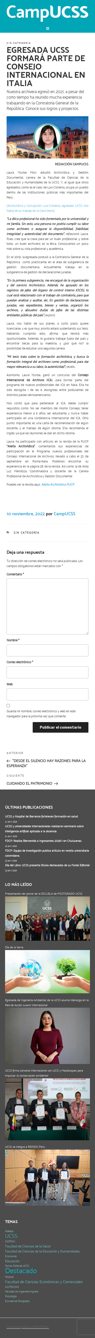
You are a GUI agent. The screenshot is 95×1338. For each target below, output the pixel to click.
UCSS (11, 1236)
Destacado (21, 1270)
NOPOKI (10, 1241)
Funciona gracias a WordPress (28, 1327)
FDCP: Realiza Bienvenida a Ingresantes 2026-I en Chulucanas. (43, 841)
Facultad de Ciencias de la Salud (27, 1246)
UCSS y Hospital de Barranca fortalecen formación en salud (41, 816)
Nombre (13, 640)
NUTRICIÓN (12, 1287)
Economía (10, 1256)
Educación (12, 1261)
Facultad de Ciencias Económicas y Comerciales (44, 1281)
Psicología (10, 1296)
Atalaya (9, 1231)
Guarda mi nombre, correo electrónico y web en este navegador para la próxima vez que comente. (41, 713)
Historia (9, 1277)
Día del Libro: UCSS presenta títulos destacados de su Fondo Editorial (47, 865)
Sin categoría (19, 43)
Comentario (15, 574)
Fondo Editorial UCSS (17, 1266)
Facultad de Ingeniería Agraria (21, 1291)
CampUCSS (64, 513)
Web (10, 684)
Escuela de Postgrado (17, 1301)
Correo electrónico (20, 662)
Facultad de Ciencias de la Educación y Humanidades (42, 1251)
